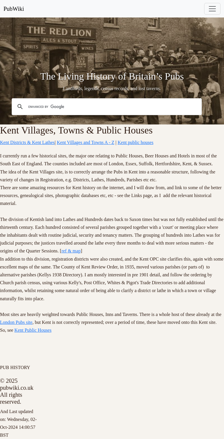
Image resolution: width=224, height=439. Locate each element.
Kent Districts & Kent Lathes (27, 142)
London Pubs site (16, 322)
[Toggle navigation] (212, 9)
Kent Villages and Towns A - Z (85, 142)
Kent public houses (135, 142)
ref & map (71, 250)
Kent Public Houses (32, 330)
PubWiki (14, 9)
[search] (105, 106)
